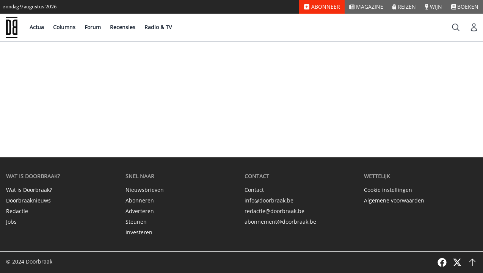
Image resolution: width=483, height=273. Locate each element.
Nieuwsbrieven (144, 189)
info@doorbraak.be (269, 200)
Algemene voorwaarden (394, 200)
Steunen (136, 221)
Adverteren (139, 211)
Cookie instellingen (388, 189)
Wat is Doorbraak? (29, 189)
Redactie (17, 211)
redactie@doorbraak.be (274, 211)
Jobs (11, 221)
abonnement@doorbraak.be (280, 221)
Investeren (138, 232)
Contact (254, 189)
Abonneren (139, 200)
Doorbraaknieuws (28, 200)
